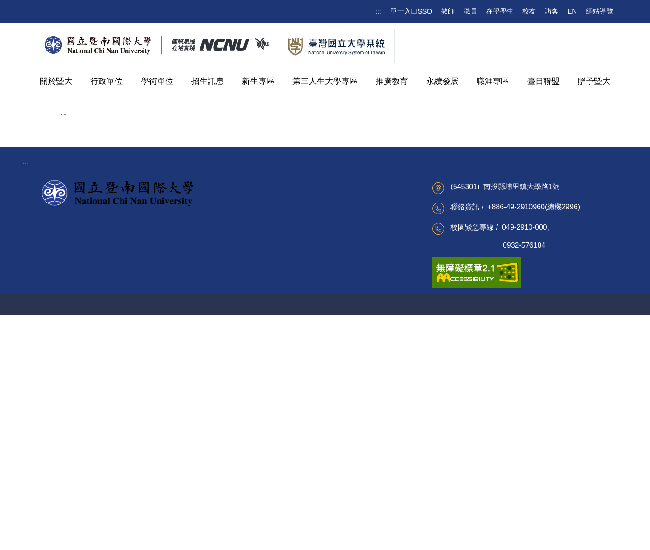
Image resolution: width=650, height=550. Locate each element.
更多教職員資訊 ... (254, 501)
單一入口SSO (411, 11)
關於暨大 (56, 81)
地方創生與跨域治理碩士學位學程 (367, 157)
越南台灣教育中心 (351, 443)
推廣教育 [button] (392, 81)
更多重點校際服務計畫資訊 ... (367, 501)
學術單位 (157, 81)
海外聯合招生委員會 (354, 487)
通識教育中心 (89, 300)
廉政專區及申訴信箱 (257, 458)
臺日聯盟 (543, 81)
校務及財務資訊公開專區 (64, 443)
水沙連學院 (86, 239)
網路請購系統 (248, 487)
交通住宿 (293, 537)
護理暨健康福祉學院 (100, 259)
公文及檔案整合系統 (257, 443)
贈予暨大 (594, 81)
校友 (529, 11)
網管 (356, 537)
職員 (470, 11)
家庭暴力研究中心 (351, 458)
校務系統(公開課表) (158, 458)
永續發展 (442, 81)
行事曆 (38, 472)
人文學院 (82, 158)
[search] (566, 41)
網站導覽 (599, 11)
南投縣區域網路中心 (354, 472)
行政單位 (106, 81)
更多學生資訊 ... (153, 501)
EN (572, 11)
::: (379, 11)
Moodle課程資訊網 (157, 487)
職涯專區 (493, 81)
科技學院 (82, 198)
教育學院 (82, 218)
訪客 (551, 11)
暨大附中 (82, 340)
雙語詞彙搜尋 (48, 487)
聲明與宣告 (387, 537)
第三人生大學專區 (325, 81)
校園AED (260, 537)
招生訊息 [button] (207, 81)
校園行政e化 (246, 472)
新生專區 (258, 81)
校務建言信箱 (48, 458)
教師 (448, 11)
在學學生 (499, 11)
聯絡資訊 (328, 537)
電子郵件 (144, 443)
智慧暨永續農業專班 (100, 279)
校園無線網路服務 (156, 472)
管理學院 (82, 178)
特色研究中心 (89, 320)
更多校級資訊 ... (51, 501)
